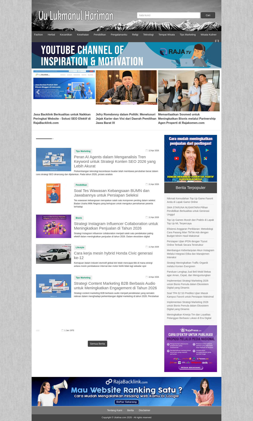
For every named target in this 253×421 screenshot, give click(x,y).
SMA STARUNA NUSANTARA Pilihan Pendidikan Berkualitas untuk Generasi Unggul (188, 211)
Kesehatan (83, 34)
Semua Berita (97, 343)
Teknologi (148, 34)
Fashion (38, 34)
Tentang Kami (114, 410)
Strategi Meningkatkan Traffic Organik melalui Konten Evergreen (187, 264)
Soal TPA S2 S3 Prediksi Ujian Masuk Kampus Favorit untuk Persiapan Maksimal (190, 295)
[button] (38, 90)
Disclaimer (144, 410)
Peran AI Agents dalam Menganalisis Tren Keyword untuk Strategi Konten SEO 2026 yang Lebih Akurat (115, 161)
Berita (130, 410)
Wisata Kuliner (208, 34)
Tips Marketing (188, 34)
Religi (135, 34)
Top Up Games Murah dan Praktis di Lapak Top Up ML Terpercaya (190, 221)
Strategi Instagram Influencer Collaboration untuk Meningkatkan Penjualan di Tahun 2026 (116, 225)
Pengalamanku (119, 34)
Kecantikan (66, 34)
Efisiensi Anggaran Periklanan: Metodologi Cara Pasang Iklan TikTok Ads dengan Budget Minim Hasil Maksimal (190, 232)
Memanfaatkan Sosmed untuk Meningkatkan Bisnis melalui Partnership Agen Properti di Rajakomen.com (187, 119)
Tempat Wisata (166, 34)
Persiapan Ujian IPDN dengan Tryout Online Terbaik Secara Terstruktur (187, 243)
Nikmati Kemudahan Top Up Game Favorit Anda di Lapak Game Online (190, 200)
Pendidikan (100, 34)
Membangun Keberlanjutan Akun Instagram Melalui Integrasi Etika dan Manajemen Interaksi (190, 254)
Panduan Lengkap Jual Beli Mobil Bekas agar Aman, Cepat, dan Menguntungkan (189, 273)
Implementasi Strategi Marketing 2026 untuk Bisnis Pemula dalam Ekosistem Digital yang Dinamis (188, 284)
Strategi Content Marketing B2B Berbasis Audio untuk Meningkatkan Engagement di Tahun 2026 (115, 285)
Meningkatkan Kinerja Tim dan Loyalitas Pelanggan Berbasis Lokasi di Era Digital (189, 316)
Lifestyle (80, 247)
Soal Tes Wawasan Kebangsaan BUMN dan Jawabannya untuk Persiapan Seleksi (111, 192)
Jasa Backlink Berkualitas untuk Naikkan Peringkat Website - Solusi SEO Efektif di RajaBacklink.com (62, 119)
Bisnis (79, 218)
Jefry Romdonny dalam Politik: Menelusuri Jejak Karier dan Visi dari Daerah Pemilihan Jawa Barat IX (126, 119)
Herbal (51, 34)
